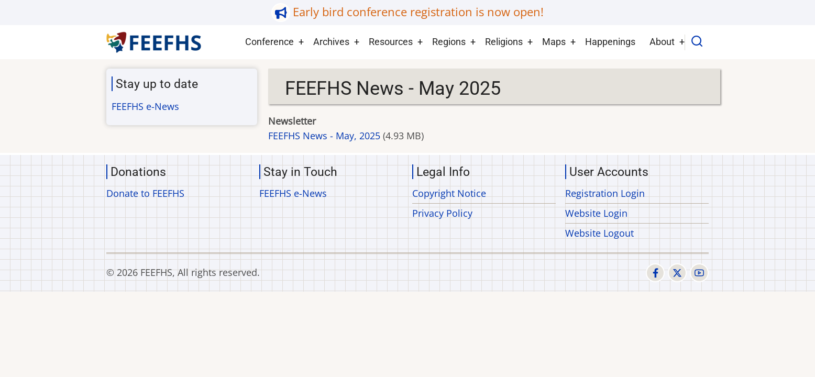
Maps (554, 41)
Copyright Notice (449, 193)
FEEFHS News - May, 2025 (324, 135)
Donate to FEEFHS (145, 193)
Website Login (596, 213)
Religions (504, 41)
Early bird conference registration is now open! (418, 11)
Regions (449, 41)
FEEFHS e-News (145, 106)
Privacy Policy (442, 213)
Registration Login (605, 193)
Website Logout (599, 233)
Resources (391, 41)
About (662, 41)
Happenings (610, 41)
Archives (331, 41)
